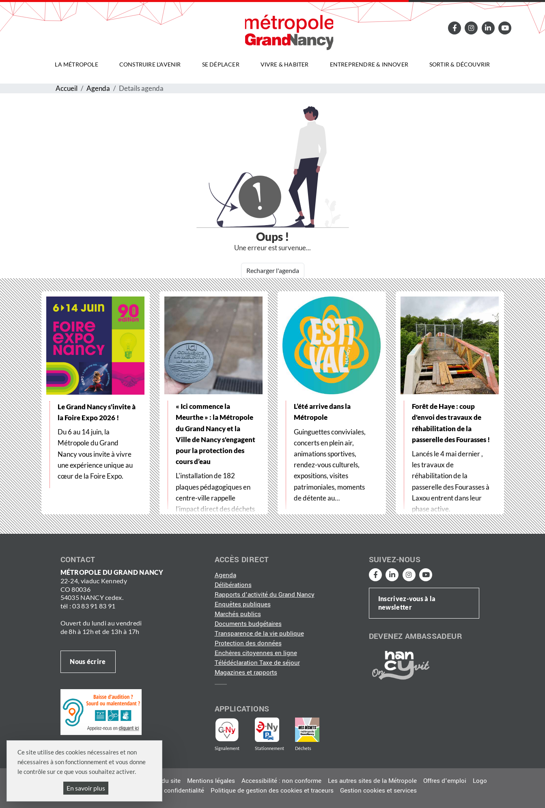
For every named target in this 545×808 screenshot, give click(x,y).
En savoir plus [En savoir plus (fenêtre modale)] (86, 788)
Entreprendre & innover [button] (369, 64)
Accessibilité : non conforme (281, 780)
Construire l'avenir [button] (150, 64)
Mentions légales (211, 780)
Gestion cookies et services (378, 790)
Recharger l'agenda (272, 270)
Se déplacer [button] (220, 64)
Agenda (98, 88)
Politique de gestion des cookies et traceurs (272, 790)
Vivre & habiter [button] (285, 64)
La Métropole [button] (76, 64)
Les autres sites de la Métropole (372, 780)
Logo (480, 780)
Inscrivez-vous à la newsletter (407, 603)
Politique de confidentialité (166, 790)
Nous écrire (88, 661)
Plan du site (164, 780)
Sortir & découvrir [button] (459, 64)
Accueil (67, 88)
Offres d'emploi (444, 780)
